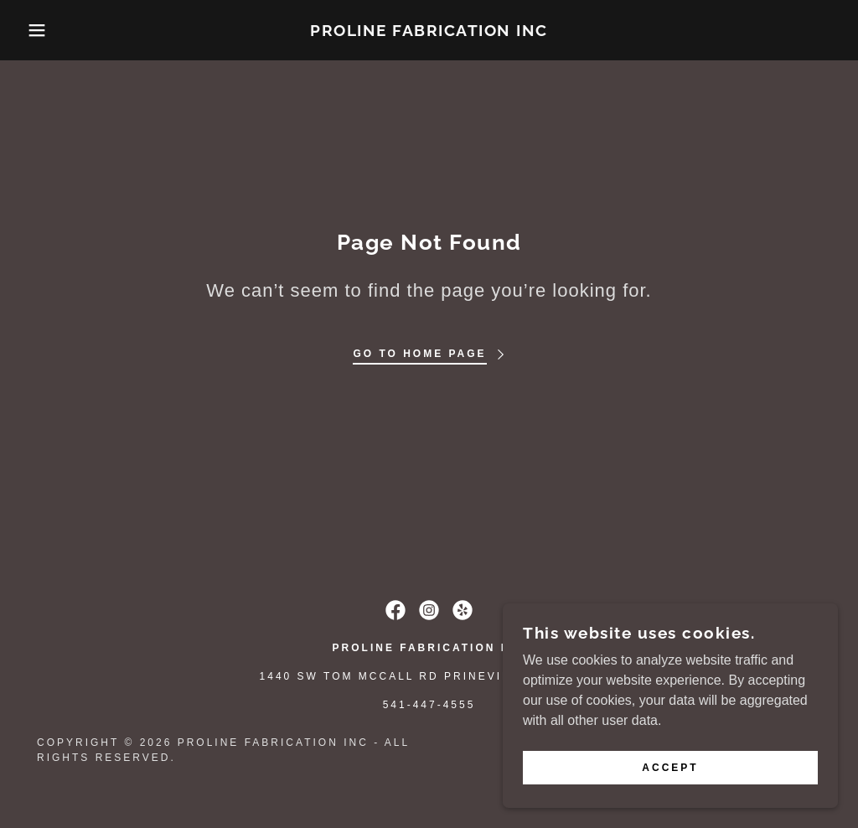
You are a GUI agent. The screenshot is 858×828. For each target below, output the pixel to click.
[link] (429, 31)
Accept (670, 768)
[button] (42, 30)
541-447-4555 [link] (429, 705)
